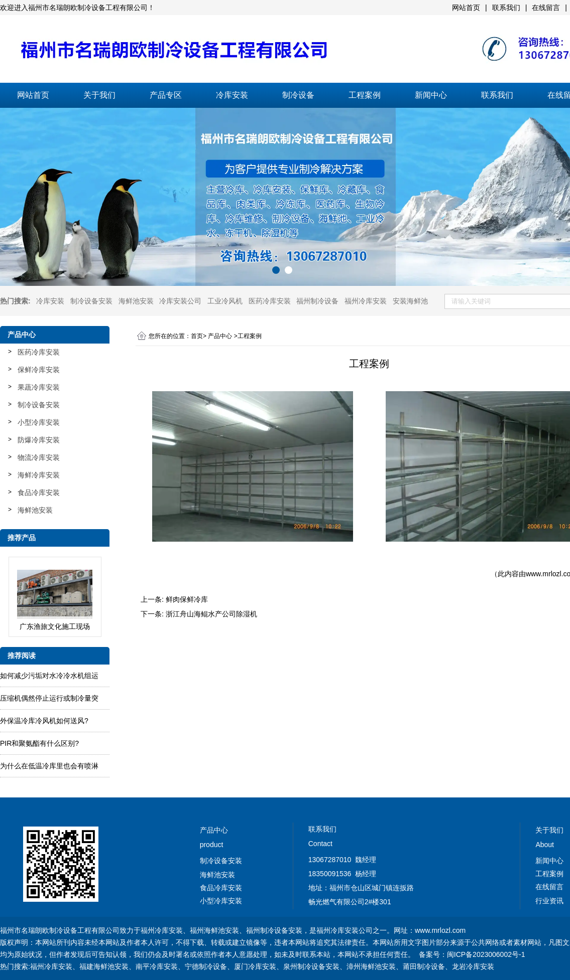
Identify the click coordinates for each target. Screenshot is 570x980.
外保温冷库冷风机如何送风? (44, 721)
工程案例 (365, 95)
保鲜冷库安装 (39, 370)
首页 (197, 336)
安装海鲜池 (410, 301)
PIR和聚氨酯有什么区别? (39, 743)
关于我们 (99, 95)
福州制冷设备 (317, 301)
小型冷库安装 (39, 422)
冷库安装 (232, 95)
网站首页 (33, 95)
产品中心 (220, 336)
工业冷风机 (225, 301)
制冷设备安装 (91, 301)
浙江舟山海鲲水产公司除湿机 (211, 614)
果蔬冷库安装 (39, 387)
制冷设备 (298, 95)
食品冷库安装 (39, 492)
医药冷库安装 (270, 301)
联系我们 (497, 95)
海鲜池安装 (136, 301)
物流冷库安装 (39, 457)
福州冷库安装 (366, 301)
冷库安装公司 (180, 301)
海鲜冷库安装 (39, 475)
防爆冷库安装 (39, 440)
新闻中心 (431, 95)
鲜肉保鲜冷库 (187, 599)
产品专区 (166, 95)
